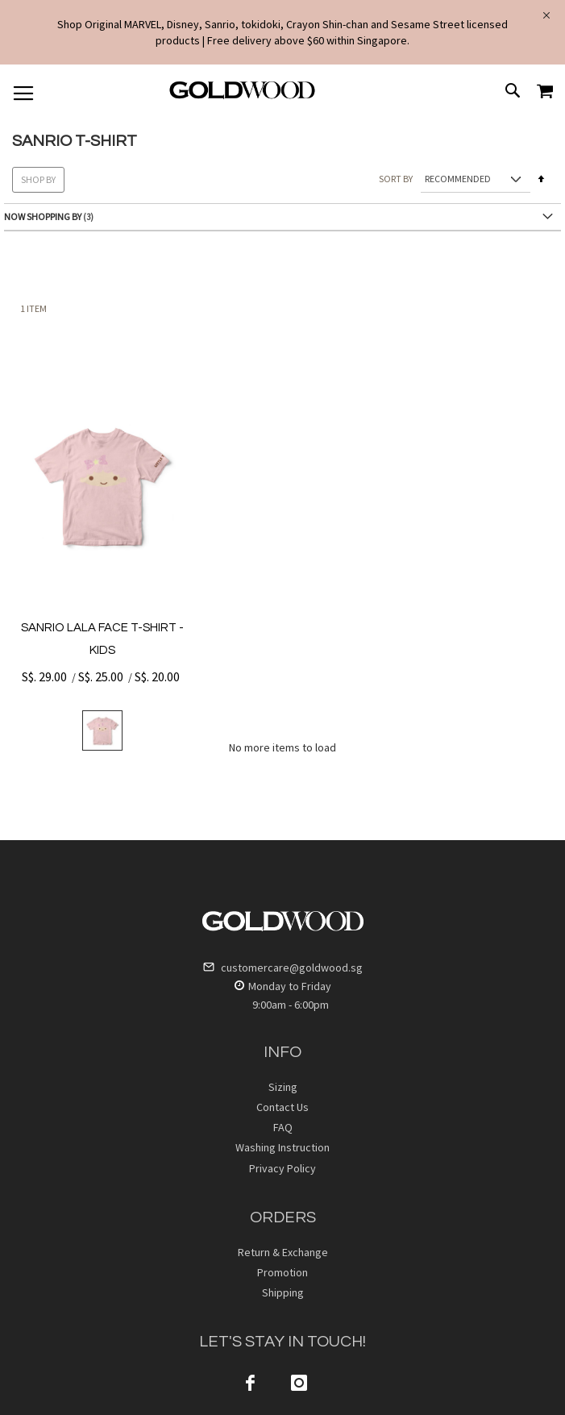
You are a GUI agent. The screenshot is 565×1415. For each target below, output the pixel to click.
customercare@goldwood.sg (283, 967)
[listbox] (102, 730)
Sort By (396, 179)
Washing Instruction (282, 1147)
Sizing (282, 1087)
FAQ (283, 1127)
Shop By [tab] (38, 179)
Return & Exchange (283, 1252)
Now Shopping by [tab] (42, 216)
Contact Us (282, 1107)
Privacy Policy (282, 1168)
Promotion (282, 1272)
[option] (102, 730)
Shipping (283, 1292)
